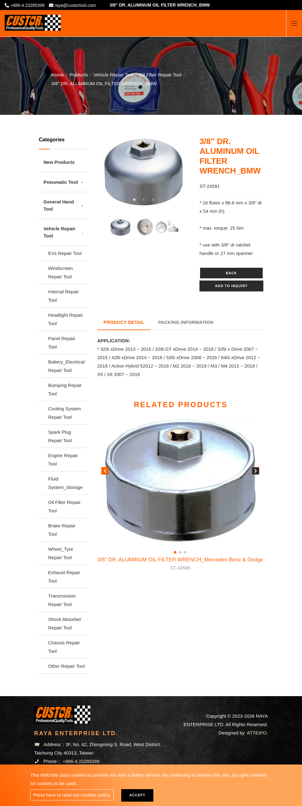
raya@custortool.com (75, 5)
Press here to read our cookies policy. (72, 795)
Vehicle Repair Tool (113, 74)
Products (79, 74)
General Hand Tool (59, 205)
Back (231, 273)
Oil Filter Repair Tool (160, 74)
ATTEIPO (256, 732)
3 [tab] (153, 200)
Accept (137, 795)
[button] (255, 472)
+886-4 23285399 (27, 5)
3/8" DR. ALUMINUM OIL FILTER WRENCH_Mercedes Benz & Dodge (180, 564)
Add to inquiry (231, 286)
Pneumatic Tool (61, 182)
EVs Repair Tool (65, 253)
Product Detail (123, 322)
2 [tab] (144, 200)
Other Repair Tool (66, 666)
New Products (59, 162)
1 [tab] (134, 200)
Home (57, 74)
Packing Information (185, 322)
